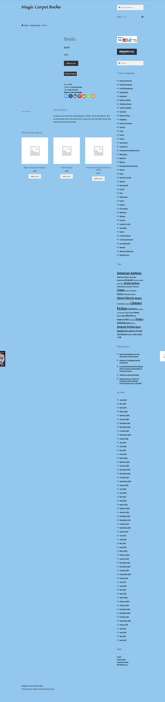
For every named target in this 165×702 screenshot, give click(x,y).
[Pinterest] (80, 96)
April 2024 (123, 501)
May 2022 (123, 590)
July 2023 (123, 535)
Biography (123, 96)
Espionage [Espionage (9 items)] (133, 290)
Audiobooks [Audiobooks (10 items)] (121, 280)
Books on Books (125, 100)
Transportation (125, 236)
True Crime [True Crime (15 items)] (137, 334)
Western (122, 247)
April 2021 (123, 640)
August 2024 (124, 485)
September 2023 (125, 528)
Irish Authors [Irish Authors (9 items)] (121, 304)
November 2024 (125, 473)
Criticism (123, 112)
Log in (119, 657)
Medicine (123, 158)
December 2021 (125, 609)
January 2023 (124, 559)
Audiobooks (124, 92)
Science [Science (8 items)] (133, 323)
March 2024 (123, 504)
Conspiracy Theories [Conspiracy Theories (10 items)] (132, 286)
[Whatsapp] (89, 96)
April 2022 (123, 594)
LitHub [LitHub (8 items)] (127, 312)
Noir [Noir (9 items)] (135, 316)
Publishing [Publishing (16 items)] (121, 323)
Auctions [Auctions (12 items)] (133, 277)
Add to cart (71, 63)
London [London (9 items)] (131, 312)
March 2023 (123, 551)
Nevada (122, 181)
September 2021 (125, 621)
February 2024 (124, 508)
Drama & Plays (125, 115)
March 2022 (123, 597)
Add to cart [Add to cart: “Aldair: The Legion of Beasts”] (35, 176)
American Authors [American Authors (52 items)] (129, 273)
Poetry (122, 201)
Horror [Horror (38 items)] (130, 298)
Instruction (124, 143)
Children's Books (125, 104)
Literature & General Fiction (129, 150)
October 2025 (124, 431)
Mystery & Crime (125, 178)
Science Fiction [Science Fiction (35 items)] (126, 326)
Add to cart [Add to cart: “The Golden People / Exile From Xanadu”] (98, 179)
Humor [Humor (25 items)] (138, 298)
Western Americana (126, 251)
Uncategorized (125, 243)
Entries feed (121, 659)
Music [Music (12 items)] (124, 316)
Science (122, 220)
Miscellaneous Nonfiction (129, 166)
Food (121, 131)
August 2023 (124, 532)
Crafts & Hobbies (125, 108)
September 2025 (125, 435)
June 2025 (123, 446)
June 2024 (123, 493)
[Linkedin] (75, 96)
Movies (122, 170)
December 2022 (125, 563)
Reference (123, 212)
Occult (122, 189)
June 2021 (123, 632)
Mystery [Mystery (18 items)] (129, 315)
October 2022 (124, 570)
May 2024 (123, 497)
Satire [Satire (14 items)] (128, 323)
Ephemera (123, 119)
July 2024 (123, 489)
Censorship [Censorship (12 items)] (121, 286)
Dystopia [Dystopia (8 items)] (127, 290)
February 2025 (124, 462)
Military (122, 162)
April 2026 (123, 408)
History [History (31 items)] (121, 298)
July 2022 (123, 582)
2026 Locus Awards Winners (129, 375)
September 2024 (125, 481)
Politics (122, 205)
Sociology (123, 228)
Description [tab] (26, 111)
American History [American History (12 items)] (123, 277)
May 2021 (123, 636)
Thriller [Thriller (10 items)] (130, 334)
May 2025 (123, 450)
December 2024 (125, 470)
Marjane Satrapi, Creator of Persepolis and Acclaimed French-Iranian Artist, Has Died (131, 381)
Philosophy (124, 197)
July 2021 (123, 629)
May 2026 (123, 404)
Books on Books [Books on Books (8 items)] (138, 280)
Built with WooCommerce (44, 689)
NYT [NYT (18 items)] (127, 319)
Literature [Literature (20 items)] (132, 308)
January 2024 (124, 512)
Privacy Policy (27, 689)
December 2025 (125, 423)
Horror (122, 135)
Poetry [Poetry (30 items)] (139, 319)
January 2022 (124, 605)
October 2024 (124, 477)
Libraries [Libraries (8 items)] (127, 304)
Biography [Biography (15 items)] (129, 280)
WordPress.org (122, 665)
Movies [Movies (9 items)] (119, 316)
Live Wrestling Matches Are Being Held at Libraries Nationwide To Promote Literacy (131, 368)
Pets (121, 193)
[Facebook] (66, 96)
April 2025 (123, 454)
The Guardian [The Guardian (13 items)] (122, 334)
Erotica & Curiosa (126, 123)
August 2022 (124, 578)
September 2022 (125, 574)
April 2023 (123, 547)
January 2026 (124, 419)
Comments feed (122, 662)
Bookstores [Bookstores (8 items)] (120, 283)
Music (122, 174)
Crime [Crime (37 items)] (120, 290)
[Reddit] (84, 96)
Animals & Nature (126, 85)
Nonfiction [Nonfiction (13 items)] (121, 319)
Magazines (123, 154)
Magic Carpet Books (41, 7)
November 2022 (125, 566)
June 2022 (123, 586)
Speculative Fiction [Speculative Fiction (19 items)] (133, 331)
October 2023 (124, 524)
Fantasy (122, 127)
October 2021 (124, 617)
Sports (122, 232)
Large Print (123, 147)
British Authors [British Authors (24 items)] (132, 283)
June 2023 (123, 539)
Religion (122, 216)
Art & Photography (126, 88)
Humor (122, 139)
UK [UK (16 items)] (120, 337)
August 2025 (124, 439)
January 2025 (124, 466)
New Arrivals (124, 185)
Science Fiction (35, 25)
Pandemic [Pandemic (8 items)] (132, 319)
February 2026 (124, 415)
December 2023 (125, 516)
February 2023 (124, 555)
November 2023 (125, 520)
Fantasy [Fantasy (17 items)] (120, 294)
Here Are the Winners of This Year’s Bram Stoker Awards (130, 355)
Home (26, 25)
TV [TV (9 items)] (118, 337)
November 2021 (125, 613)
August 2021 (124, 625)
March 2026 (123, 411)
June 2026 (123, 400)
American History (126, 81)
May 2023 (123, 543)
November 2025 (125, 427)
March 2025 (123, 458)
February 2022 (124, 601)
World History (124, 255)
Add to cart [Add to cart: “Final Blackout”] (67, 176)
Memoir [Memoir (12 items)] (136, 312)
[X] (71, 96)
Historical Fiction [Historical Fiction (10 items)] (129, 294)
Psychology (124, 209)
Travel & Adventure (126, 240)
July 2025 (123, 442)
